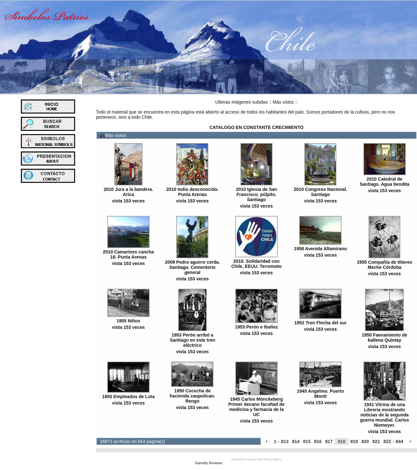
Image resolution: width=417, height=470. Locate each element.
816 (317, 441)
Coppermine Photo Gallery (265, 459)
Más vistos (283, 102)
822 (387, 441)
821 (376, 441)
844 (399, 441)
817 (329, 441)
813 (284, 441)
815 (306, 441)
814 (296, 441)
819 (354, 441)
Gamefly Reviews (208, 463)
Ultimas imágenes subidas (241, 102)
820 (365, 441)
